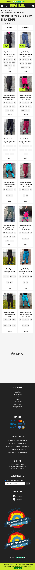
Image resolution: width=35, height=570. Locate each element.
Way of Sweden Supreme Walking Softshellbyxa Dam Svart (9, 97)
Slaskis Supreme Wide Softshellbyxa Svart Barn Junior (9, 314)
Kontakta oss (18, 402)
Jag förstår (18, 568)
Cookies (17, 399)
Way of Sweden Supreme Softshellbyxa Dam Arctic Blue (9, 184)
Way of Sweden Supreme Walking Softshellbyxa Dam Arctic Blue (26, 314)
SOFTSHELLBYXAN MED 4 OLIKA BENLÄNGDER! (12, 12)
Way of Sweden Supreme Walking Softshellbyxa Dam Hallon (26, 184)
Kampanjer (7, 10)
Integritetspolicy (17, 404)
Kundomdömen (17, 394)
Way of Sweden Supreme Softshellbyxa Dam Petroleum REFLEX (25, 271)
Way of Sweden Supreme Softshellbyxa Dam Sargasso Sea (25, 54)
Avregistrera (19, 480)
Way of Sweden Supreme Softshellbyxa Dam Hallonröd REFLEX (25, 141)
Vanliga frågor (17, 406)
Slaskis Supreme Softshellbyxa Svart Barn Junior (9, 271)
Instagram (19, 499)
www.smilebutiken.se (17, 464)
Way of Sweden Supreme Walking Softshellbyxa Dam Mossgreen (9, 228)
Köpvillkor (17, 397)
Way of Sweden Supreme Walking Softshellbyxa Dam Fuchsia (26, 228)
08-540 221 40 (16, 449)
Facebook (19, 496)
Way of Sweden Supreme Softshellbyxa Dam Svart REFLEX (9, 141)
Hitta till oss (17, 392)
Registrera (9, 480)
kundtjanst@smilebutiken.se (17, 466)
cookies (12, 564)
